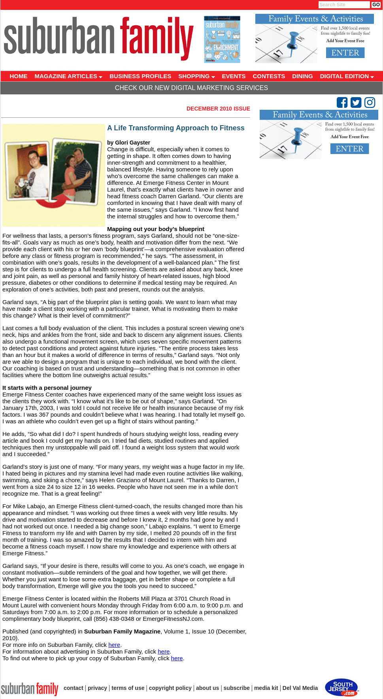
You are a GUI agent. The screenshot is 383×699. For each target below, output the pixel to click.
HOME (19, 76)
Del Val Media (300, 688)
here (114, 644)
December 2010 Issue (218, 108)
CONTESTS (269, 76)
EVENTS (234, 76)
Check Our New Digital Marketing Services (191, 88)
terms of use (127, 688)
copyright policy (170, 688)
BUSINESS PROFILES (140, 76)
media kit (266, 688)
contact (73, 688)
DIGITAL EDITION (347, 76)
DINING (302, 76)
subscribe (237, 688)
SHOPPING (196, 76)
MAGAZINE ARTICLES (69, 76)
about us (207, 688)
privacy (97, 688)
